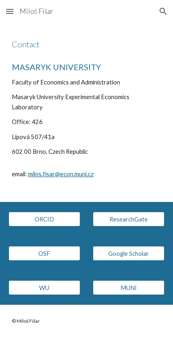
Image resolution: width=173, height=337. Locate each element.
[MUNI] (128, 287)
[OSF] (44, 253)
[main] (87, 44)
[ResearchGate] (128, 219)
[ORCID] (44, 219)
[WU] (44, 287)
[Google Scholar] (128, 253)
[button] (10, 11)
